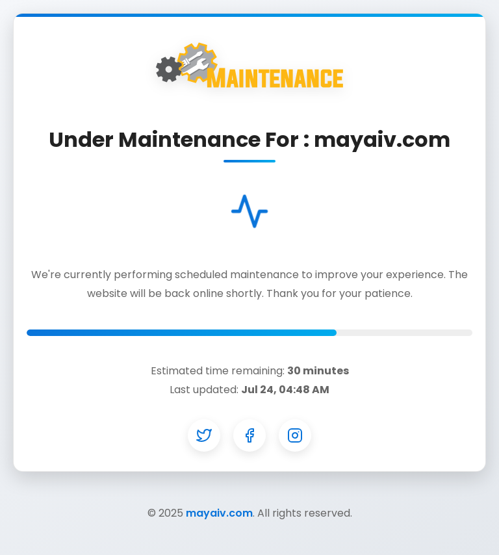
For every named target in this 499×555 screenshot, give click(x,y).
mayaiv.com (219, 513)
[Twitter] (204, 435)
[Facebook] (249, 435)
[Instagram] (295, 435)
